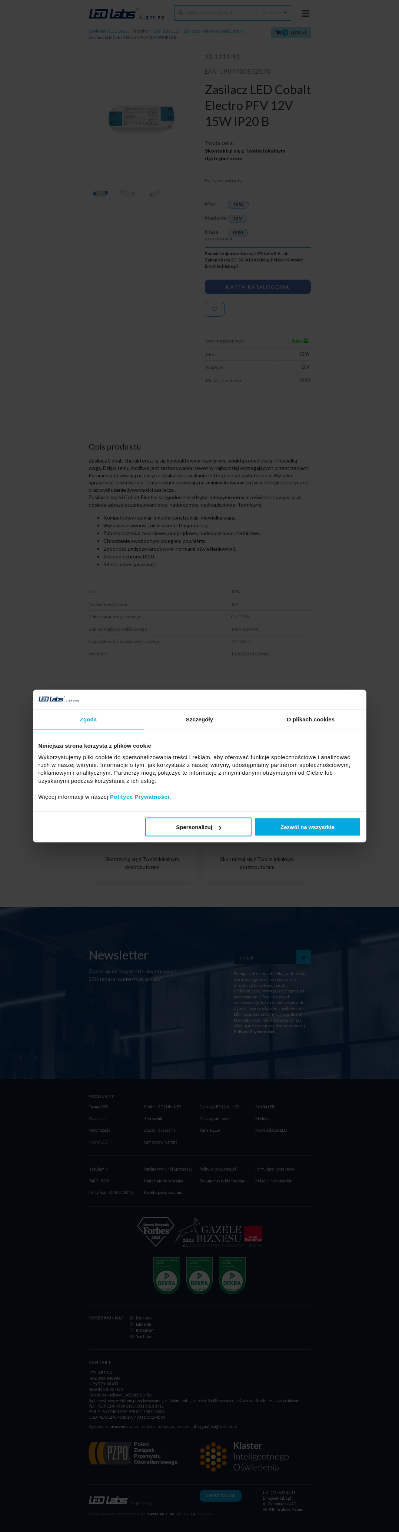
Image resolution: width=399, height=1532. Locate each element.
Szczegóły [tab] (199, 719)
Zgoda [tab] (88, 719)
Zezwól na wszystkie (307, 827)
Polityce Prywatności (139, 796)
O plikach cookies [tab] (311, 719)
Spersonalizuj (198, 827)
